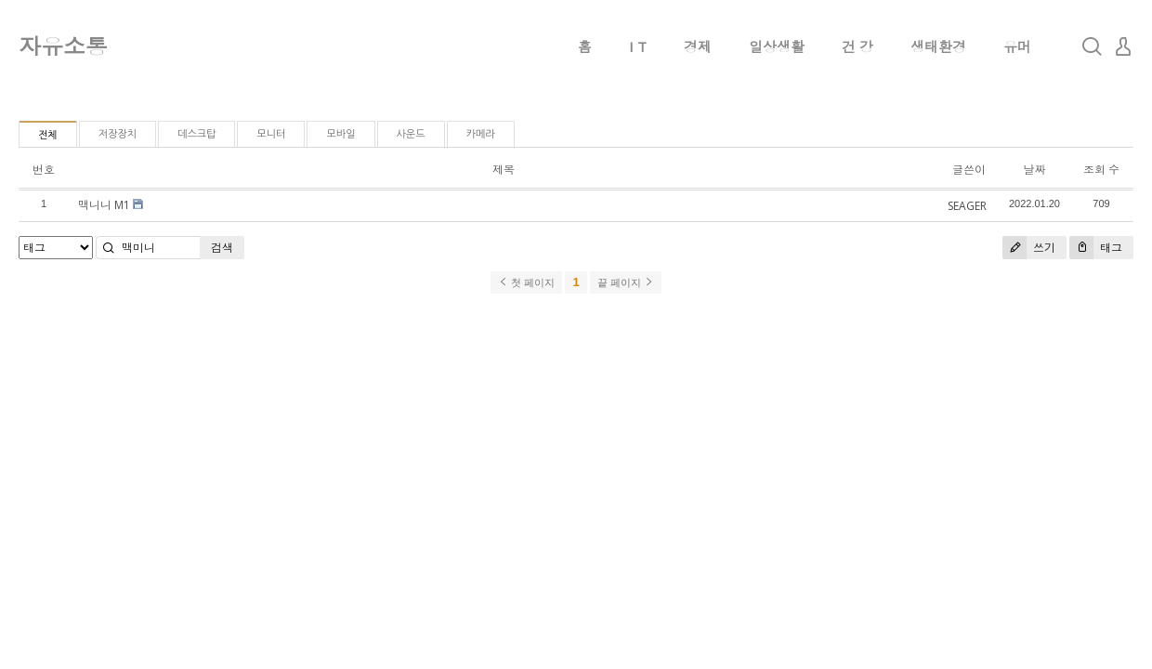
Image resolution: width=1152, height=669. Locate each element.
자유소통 (63, 46)
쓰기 (1028, 247)
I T (638, 46)
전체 (48, 135)
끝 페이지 (625, 282)
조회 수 (1101, 169)
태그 (1095, 247)
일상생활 (777, 46)
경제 (698, 46)
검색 (222, 248)
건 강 (857, 46)
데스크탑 (196, 134)
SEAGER (967, 206)
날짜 (1034, 169)
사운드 (411, 134)
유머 (1017, 46)
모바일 (340, 134)
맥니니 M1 (104, 205)
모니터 (270, 134)
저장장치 (117, 134)
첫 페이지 (526, 282)
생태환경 (938, 46)
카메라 (480, 134)
